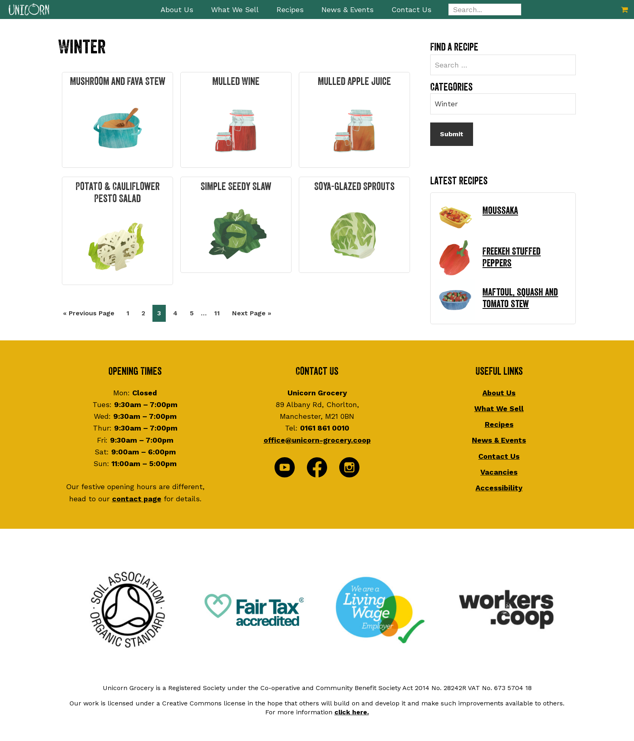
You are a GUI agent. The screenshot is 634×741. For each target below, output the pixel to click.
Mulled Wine (236, 81)
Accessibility (499, 487)
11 (219, 312)
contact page (136, 498)
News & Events (499, 440)
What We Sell (499, 408)
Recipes (499, 424)
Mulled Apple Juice (354, 81)
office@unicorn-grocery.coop (317, 440)
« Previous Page (88, 315)
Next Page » (251, 315)
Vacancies (499, 472)
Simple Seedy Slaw (236, 187)
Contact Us (499, 456)
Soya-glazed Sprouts (354, 187)
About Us (499, 392)
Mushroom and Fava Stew (117, 81)
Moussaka (500, 210)
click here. (351, 712)
